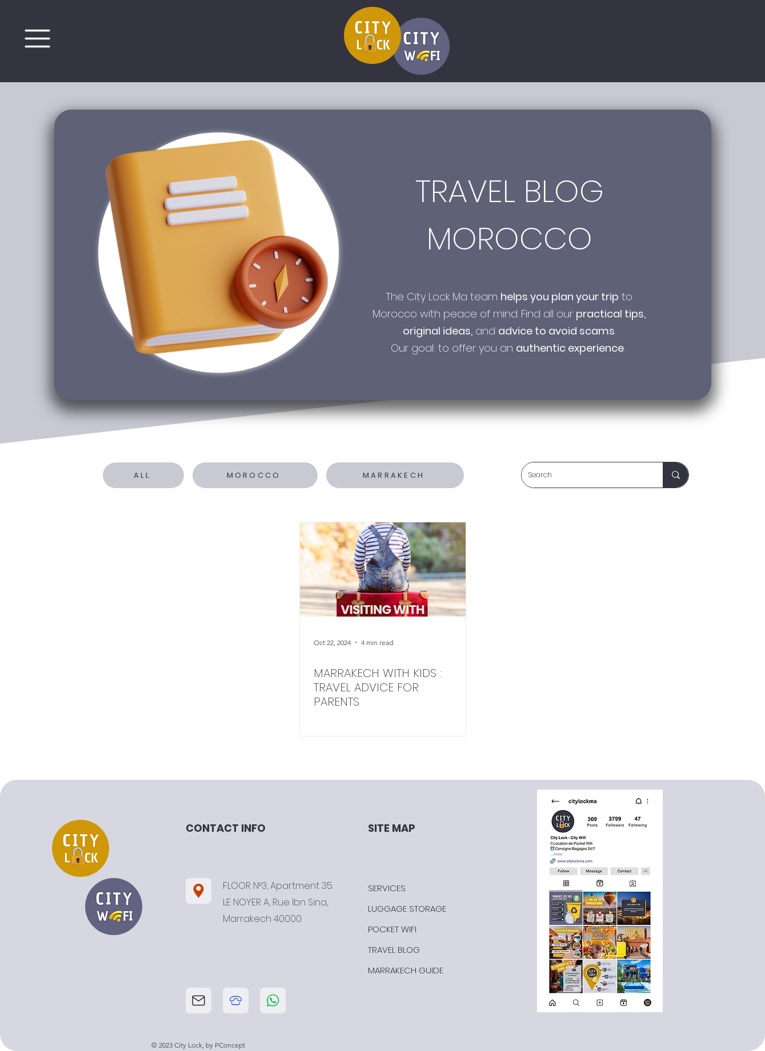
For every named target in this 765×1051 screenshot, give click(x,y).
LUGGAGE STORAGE (407, 909)
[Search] (583, 475)
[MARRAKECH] (395, 475)
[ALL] (143, 475)
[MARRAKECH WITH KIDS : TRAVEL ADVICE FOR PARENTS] (383, 569)
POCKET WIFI (392, 929)
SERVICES (387, 888)
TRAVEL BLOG (394, 950)
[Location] (198, 891)
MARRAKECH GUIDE (405, 970)
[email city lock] (198, 1000)
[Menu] (37, 38)
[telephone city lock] (236, 1000)
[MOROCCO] (255, 475)
